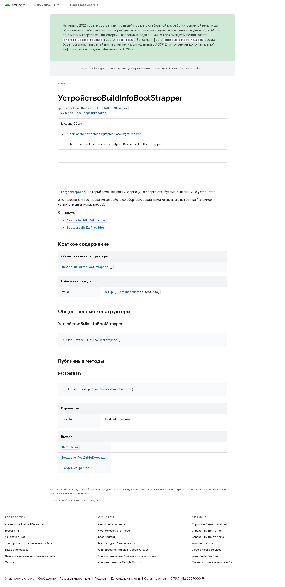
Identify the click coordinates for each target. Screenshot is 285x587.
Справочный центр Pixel (207, 530)
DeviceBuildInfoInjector (86, 220)
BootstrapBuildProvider (85, 227)
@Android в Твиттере (111, 524)
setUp (108, 292)
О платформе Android (19, 578)
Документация (44, 5)
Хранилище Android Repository (25, 524)
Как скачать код (15, 537)
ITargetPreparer (72, 192)
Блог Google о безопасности (116, 543)
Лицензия (101, 578)
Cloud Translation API (185, 68)
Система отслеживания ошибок (212, 562)
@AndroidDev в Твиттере (114, 530)
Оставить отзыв (155, 578)
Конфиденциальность (125, 578)
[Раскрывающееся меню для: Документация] (60, 5)
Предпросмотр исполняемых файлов (28, 543)
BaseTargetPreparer (90, 113)
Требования (12, 530)
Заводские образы (16, 549)
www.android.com (203, 543)
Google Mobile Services (206, 549)
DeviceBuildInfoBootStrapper (85, 267)
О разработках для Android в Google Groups (127, 556)
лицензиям (132, 489)
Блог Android (106, 537)
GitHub (9, 562)
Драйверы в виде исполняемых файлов (30, 556)
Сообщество (47, 578)
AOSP (61, 83)
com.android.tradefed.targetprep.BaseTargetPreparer (105, 134)
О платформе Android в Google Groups (123, 549)
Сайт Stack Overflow (205, 556)
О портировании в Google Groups (119, 562)
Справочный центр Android (209, 524)
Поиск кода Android (84, 5)
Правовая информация (75, 578)
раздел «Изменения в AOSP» (111, 49)
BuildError (70, 447)
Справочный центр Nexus (208, 537)
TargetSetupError (75, 468)
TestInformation (130, 292)
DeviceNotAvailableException (84, 457)
